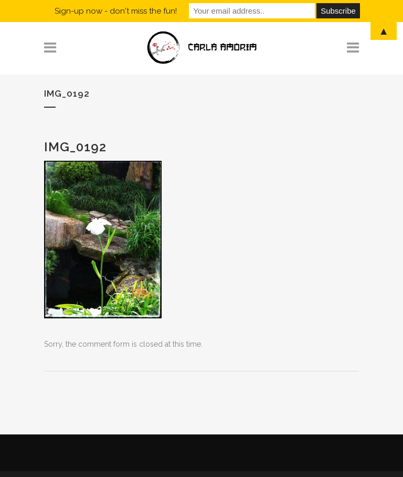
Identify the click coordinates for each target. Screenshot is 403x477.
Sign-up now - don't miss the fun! (116, 11)
